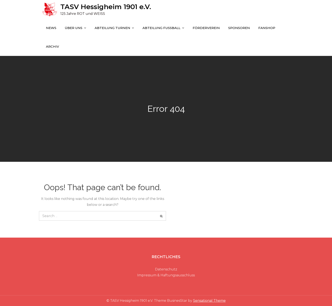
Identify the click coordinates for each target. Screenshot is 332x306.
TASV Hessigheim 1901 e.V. (105, 7)
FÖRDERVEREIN (206, 28)
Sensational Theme (209, 301)
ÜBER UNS (73, 28)
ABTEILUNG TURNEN (112, 28)
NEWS (51, 28)
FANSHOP (266, 28)
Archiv (52, 46)
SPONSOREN (239, 28)
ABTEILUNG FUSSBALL (161, 28)
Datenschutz (166, 269)
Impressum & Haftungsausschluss (166, 275)
